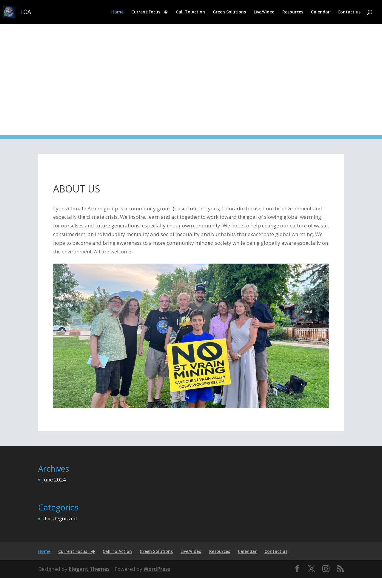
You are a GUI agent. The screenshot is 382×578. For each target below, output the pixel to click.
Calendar (320, 12)
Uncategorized (59, 518)
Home (117, 12)
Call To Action (190, 12)
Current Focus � (149, 12)
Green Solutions (229, 12)
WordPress (157, 568)
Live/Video (264, 12)
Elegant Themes (89, 568)
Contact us (349, 12)
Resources (292, 12)
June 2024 (54, 479)
